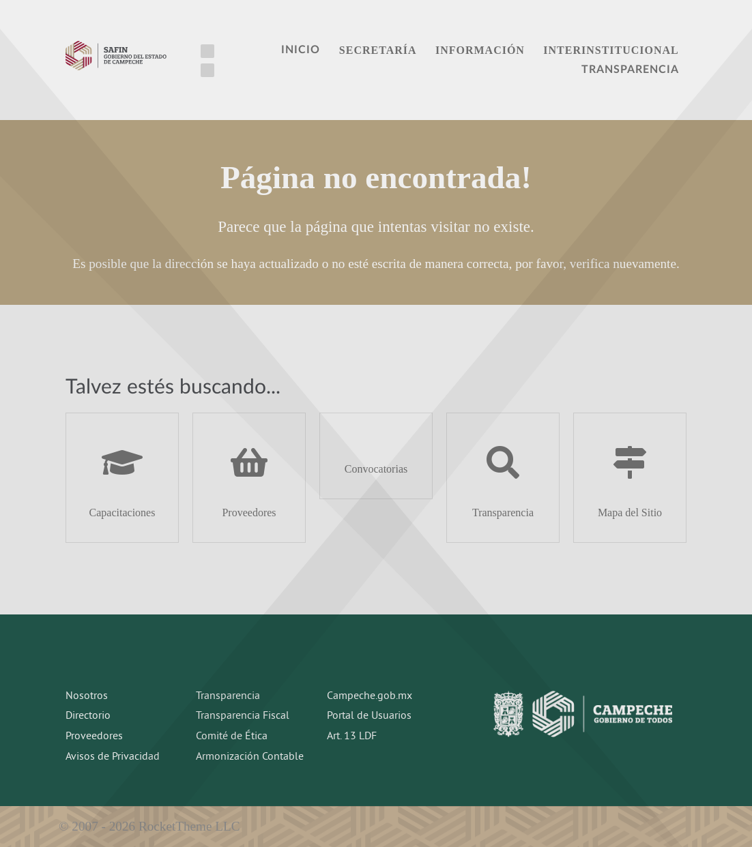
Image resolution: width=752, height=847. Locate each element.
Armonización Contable (250, 757)
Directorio (88, 716)
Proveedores (94, 736)
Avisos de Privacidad (113, 757)
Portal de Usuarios (369, 716)
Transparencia (228, 696)
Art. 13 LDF (352, 736)
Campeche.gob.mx (369, 696)
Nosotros (87, 696)
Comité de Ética (231, 736)
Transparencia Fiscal (242, 716)
